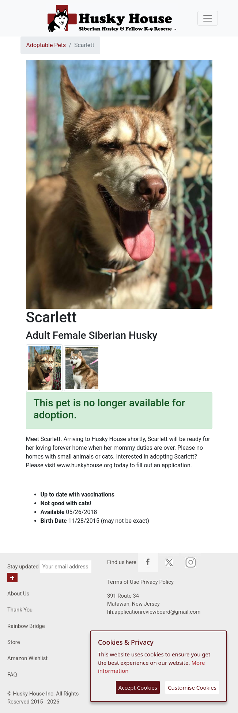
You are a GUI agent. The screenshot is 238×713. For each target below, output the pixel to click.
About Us (18, 593)
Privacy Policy (157, 582)
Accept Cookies (137, 687)
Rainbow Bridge (26, 626)
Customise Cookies (192, 687)
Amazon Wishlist (27, 658)
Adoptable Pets (46, 45)
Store (13, 642)
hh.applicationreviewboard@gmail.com (154, 612)
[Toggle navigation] (207, 18)
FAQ (12, 674)
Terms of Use (123, 582)
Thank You (20, 609)
